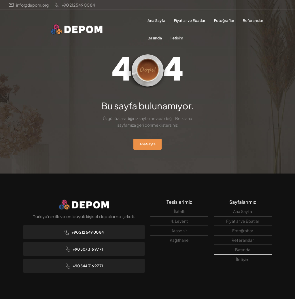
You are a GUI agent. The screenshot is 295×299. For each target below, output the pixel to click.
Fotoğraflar (224, 20)
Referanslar (253, 20)
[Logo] (77, 29)
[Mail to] (29, 5)
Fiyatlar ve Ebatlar (189, 20)
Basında (155, 37)
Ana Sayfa (156, 20)
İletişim (177, 37)
